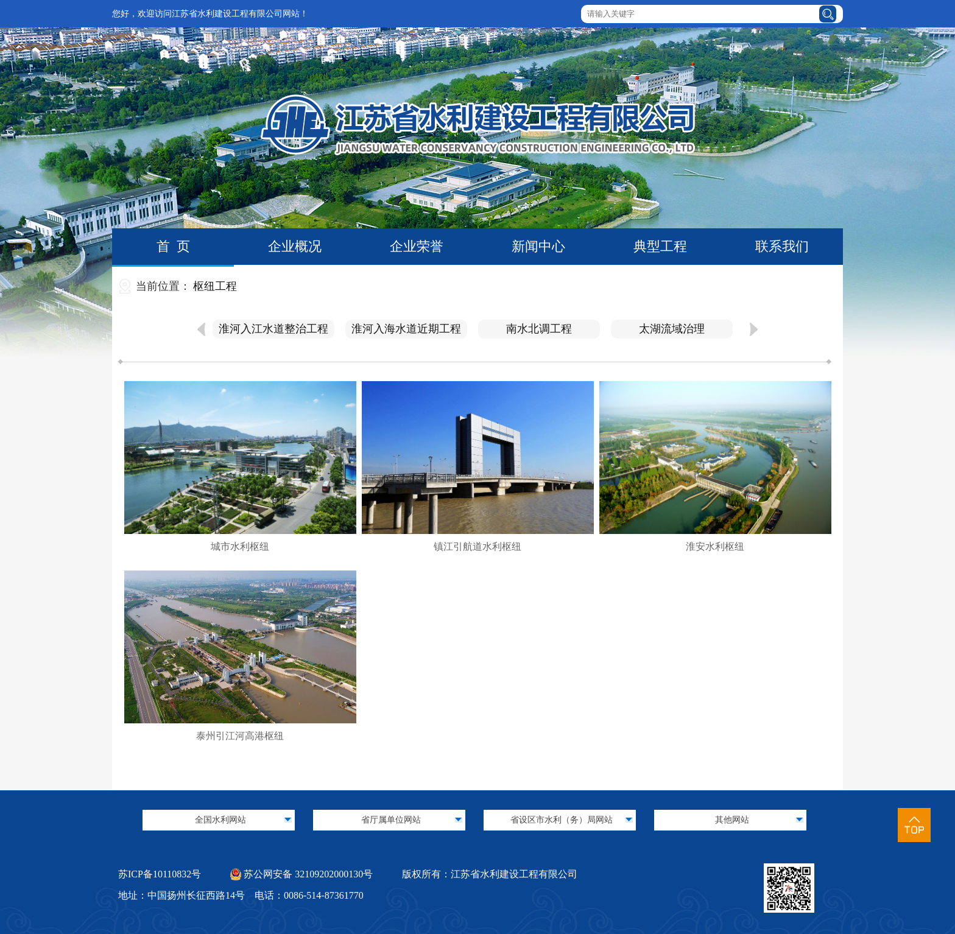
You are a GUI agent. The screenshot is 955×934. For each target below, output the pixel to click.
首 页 (173, 246)
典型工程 (660, 246)
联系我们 (782, 246)
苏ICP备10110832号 (159, 874)
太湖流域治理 (672, 329)
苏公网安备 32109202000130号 (301, 874)
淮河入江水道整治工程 (273, 329)
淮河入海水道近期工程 (406, 329)
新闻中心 (538, 246)
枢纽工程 (215, 286)
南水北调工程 (539, 329)
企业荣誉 (416, 246)
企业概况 (295, 246)
